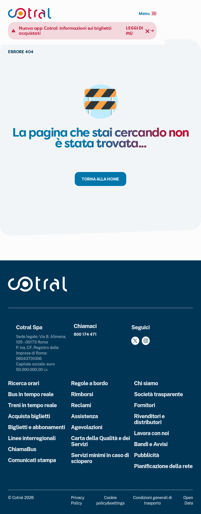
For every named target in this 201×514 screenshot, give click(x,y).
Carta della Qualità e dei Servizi (100, 441)
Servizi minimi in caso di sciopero (100, 458)
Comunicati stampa (32, 460)
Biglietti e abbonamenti (36, 427)
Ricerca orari (23, 383)
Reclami (81, 405)
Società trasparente (158, 394)
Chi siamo (146, 383)
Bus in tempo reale (31, 394)
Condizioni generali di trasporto (152, 500)
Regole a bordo (89, 383)
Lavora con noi (151, 433)
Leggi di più (163, 28)
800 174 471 (85, 334)
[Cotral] (29, 13)
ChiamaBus (22, 449)
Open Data (188, 500)
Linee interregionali (32, 438)
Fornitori (144, 405)
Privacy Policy (77, 500)
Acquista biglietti (29, 416)
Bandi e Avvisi (151, 444)
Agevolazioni (86, 427)
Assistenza (84, 416)
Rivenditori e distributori (149, 419)
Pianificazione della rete (163, 466)
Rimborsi (82, 394)
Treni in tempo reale (32, 405)
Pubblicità (146, 455)
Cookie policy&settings (110, 500)
